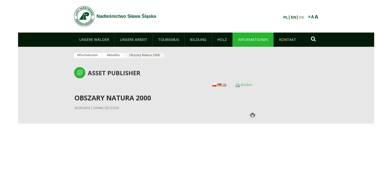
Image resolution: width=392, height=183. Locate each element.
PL (285, 17)
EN (293, 17)
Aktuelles (113, 55)
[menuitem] (94, 40)
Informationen (87, 55)
